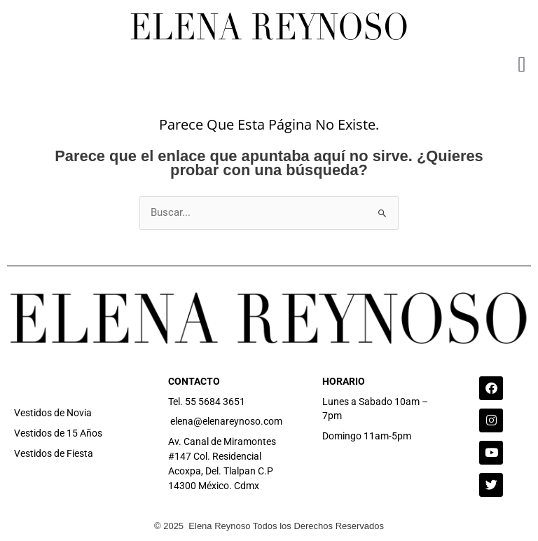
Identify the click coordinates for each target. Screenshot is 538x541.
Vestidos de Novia (53, 412)
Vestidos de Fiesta (53, 453)
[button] (522, 64)
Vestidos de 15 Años (58, 433)
